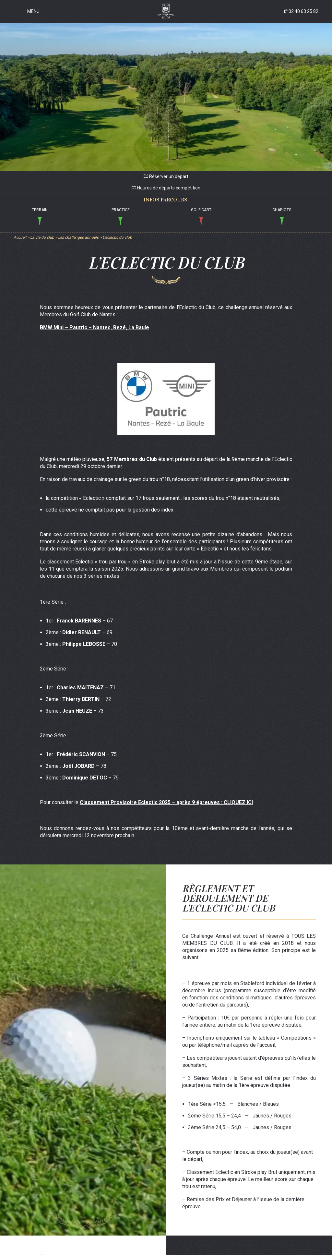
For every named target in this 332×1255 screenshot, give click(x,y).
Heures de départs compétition (166, 188)
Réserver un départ (166, 176)
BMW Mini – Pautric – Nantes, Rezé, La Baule (94, 327)
